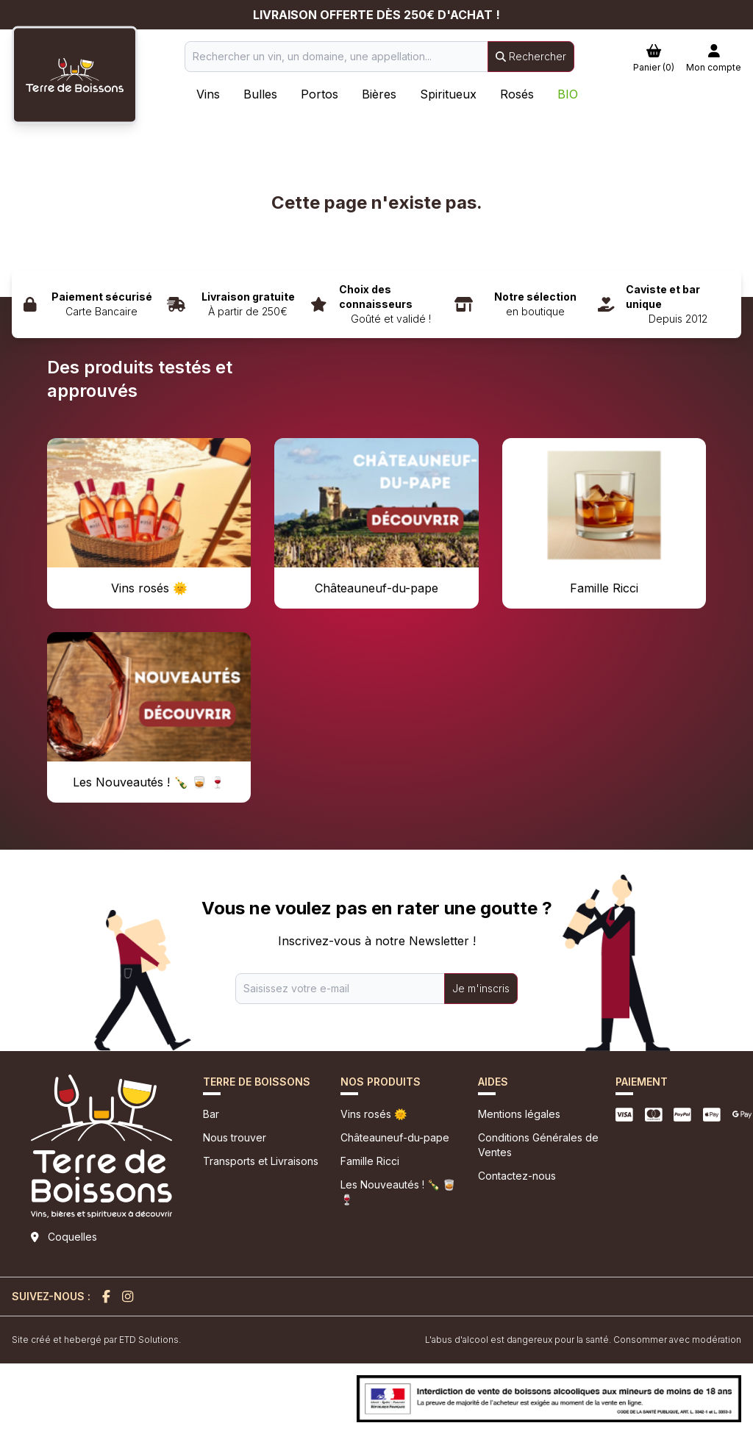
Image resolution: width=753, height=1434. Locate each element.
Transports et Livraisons (260, 1161)
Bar (211, 1114)
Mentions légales (519, 1114)
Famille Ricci (369, 1161)
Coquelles (72, 1236)
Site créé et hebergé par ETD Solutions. (96, 1339)
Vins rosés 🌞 (373, 1114)
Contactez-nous (517, 1175)
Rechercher (531, 56)
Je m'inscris (481, 988)
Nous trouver (234, 1137)
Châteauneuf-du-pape (394, 1137)
